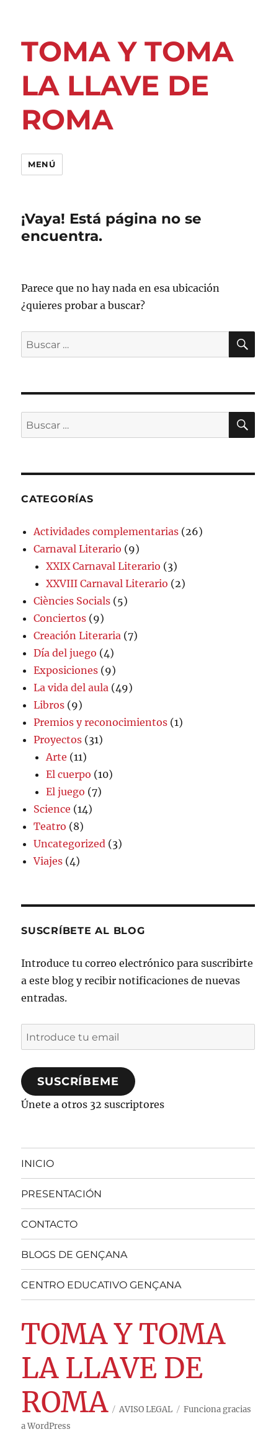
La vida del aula (71, 687)
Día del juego (65, 653)
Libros (49, 705)
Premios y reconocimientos (100, 722)
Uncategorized (69, 843)
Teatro (49, 826)
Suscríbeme (77, 1081)
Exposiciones (65, 670)
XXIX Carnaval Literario (103, 566)
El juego (65, 791)
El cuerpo (68, 774)
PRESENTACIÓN (61, 1194)
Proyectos (57, 739)
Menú (41, 164)
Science (52, 809)
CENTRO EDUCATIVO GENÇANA (101, 1285)
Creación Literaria (77, 635)
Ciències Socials (71, 601)
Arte (56, 757)
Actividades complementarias (106, 531)
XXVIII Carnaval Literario (107, 583)
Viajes (48, 861)
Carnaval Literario (77, 549)
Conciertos (59, 618)
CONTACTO (49, 1224)
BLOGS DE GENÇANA (74, 1254)
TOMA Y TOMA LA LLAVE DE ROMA (127, 85)
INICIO (37, 1163)
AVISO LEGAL (145, 1409)
